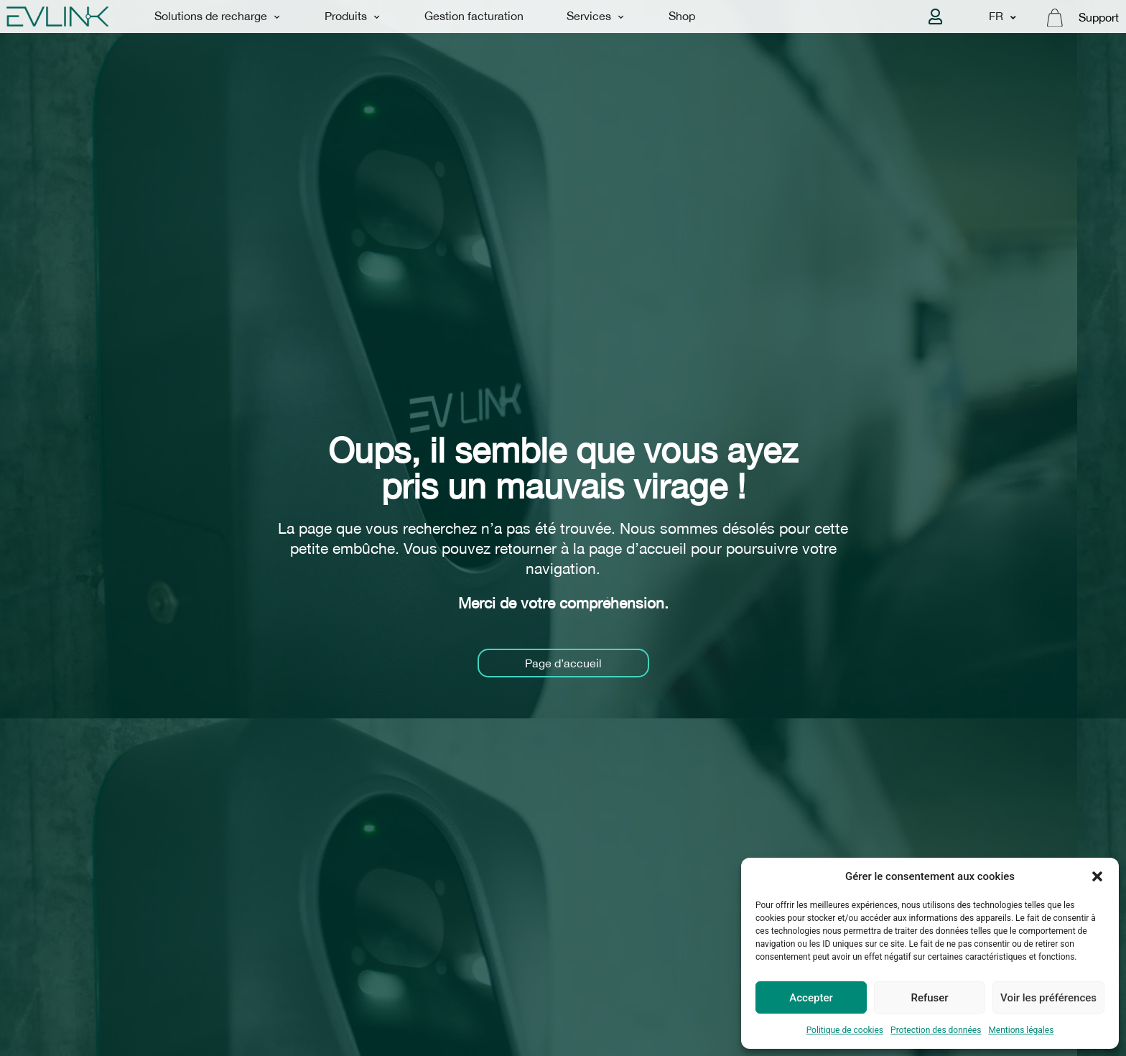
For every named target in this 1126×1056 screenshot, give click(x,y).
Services (595, 17)
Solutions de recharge (217, 17)
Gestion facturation (474, 15)
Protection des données (935, 1030)
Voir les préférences (1048, 997)
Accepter (810, 997)
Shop (682, 15)
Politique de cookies (844, 1030)
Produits (352, 17)
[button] (1097, 876)
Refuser (929, 997)
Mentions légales (1020, 1030)
